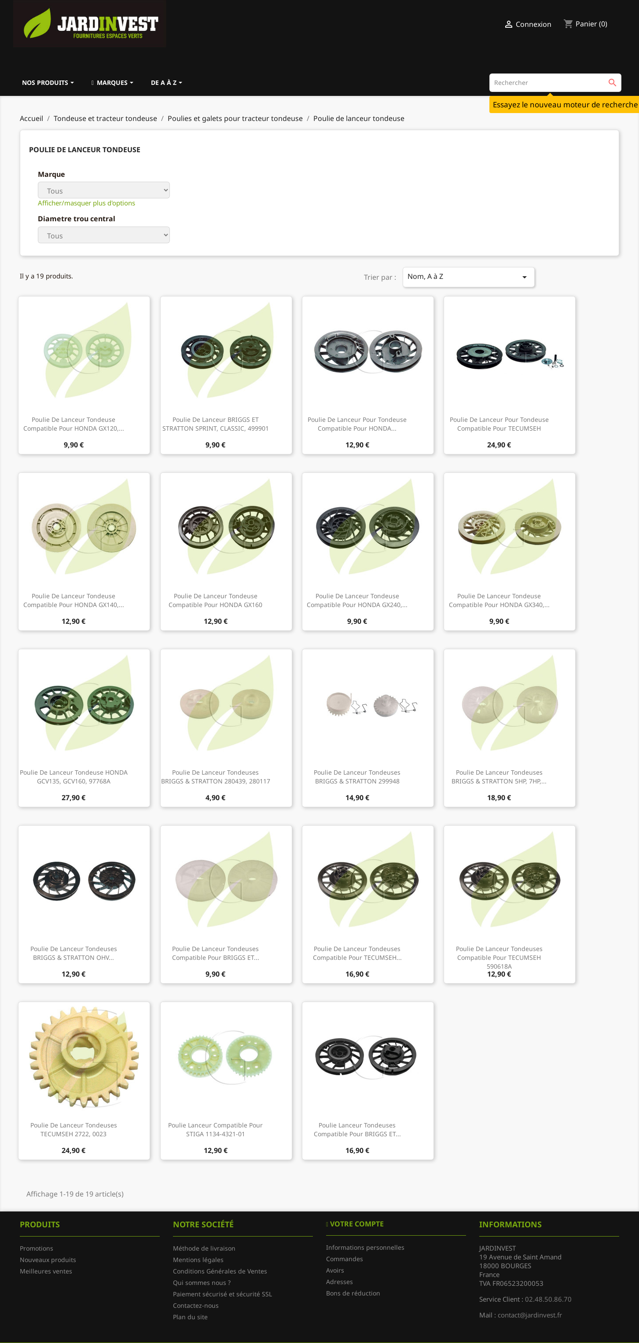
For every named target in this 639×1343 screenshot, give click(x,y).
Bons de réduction (353, 1293)
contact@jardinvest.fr (530, 1314)
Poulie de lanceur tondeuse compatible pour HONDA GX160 (215, 600)
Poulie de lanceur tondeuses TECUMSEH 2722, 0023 (73, 1129)
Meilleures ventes (46, 1271)
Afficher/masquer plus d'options (86, 202)
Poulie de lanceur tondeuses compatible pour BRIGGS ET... (215, 953)
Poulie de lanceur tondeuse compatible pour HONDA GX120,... (73, 423)
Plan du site (190, 1317)
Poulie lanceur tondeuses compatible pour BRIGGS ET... (357, 1129)
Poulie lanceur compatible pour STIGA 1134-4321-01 (215, 1129)
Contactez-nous (196, 1305)
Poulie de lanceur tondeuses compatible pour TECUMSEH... (357, 953)
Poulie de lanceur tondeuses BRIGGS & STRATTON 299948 (357, 776)
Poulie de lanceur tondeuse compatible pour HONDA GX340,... (499, 600)
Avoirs (335, 1270)
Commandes (344, 1259)
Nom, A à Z (469, 276)
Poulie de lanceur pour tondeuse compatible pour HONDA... (357, 423)
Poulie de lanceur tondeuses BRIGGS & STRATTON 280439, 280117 (215, 776)
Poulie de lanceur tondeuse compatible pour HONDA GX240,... (357, 600)
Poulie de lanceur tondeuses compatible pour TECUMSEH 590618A (499, 957)
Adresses (339, 1281)
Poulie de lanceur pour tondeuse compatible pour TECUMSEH (499, 423)
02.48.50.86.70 (548, 1299)
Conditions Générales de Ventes (220, 1271)
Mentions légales (198, 1259)
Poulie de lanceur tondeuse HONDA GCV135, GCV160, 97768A (74, 776)
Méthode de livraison (204, 1248)
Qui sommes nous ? (202, 1282)
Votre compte (356, 1224)
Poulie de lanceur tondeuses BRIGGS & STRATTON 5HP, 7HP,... (499, 776)
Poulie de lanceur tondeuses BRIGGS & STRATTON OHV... (73, 953)
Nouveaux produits (48, 1259)
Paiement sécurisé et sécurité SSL (222, 1294)
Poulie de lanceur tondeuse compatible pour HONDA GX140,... (73, 600)
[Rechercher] (555, 82)
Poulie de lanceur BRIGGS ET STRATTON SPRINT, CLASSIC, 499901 (215, 423)
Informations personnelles (365, 1247)
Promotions (36, 1248)
